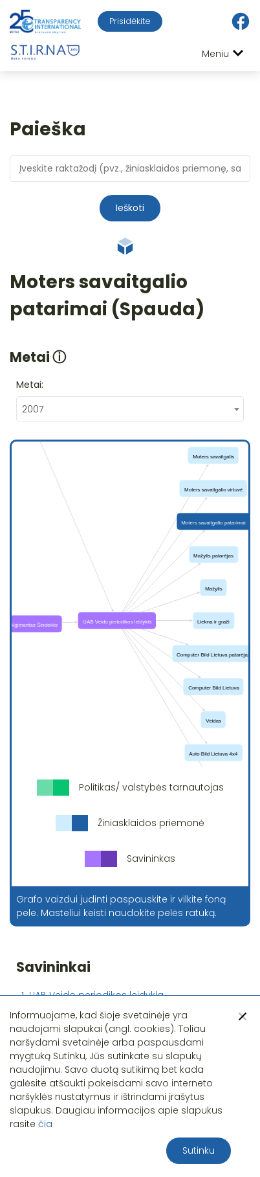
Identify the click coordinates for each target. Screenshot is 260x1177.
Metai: (29, 384)
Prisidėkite (130, 21)
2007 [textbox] (32, 409)
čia (45, 1123)
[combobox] (130, 408)
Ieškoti (130, 207)
